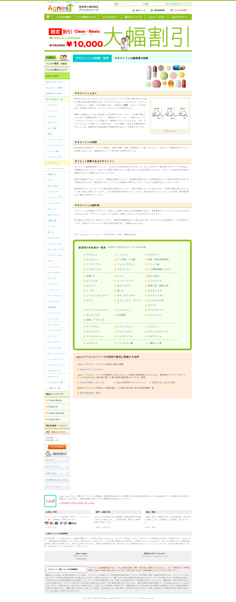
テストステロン (125, 326)
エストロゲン (93, 331)
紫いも (120, 290)
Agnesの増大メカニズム (92, 382)
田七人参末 (153, 276)
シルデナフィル (125, 336)
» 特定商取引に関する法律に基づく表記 (77, 503)
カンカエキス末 (156, 300)
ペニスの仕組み (63, 17)
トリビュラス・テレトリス (129, 301)
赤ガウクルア (124, 286)
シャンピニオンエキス (97, 295)
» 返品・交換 (150, 527)
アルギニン (92, 255)
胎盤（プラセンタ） (96, 320)
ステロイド (153, 326)
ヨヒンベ (90, 286)
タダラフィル (155, 336)
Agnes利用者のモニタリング (130, 382)
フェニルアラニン (126, 264)
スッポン (90, 290)
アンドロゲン (93, 326)
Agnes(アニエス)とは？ (90, 234)
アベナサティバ (156, 310)
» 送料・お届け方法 (102, 527)
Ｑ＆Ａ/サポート (179, 17)
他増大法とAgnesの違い (164, 382)
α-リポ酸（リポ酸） (127, 259)
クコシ (120, 276)
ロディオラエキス (126, 295)
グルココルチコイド (158, 331)
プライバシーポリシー (54, 487)
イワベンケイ (155, 315)
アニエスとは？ (109, 17)
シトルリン (123, 255)
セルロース (92, 343)
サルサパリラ (93, 315)
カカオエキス (155, 290)
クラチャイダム (156, 295)
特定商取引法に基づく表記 (56, 480)
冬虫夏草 (121, 315)
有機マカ (90, 276)
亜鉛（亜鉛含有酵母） (159, 259)
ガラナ (89, 300)
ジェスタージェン (95, 336)
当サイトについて (53, 467)
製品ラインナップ (133, 17)
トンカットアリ (125, 281)
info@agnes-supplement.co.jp (155, 556)
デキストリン (124, 269)
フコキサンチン (94, 269)
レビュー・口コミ (156, 17)
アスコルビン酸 (125, 343)
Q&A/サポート (51, 460)
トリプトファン (94, 264)
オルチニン (153, 255)
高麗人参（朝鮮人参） (159, 286)
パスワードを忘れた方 (181, 4)
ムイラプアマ (155, 281)
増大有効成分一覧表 (112, 234)
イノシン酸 (153, 264)
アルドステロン (125, 331)
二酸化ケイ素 (155, 343)
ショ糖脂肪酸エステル (159, 269)
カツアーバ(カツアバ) (97, 310)
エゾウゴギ (92, 281)
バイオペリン (124, 310)
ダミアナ (152, 305)
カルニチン (92, 259)
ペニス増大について (86, 17)
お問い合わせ (51, 473)
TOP (76, 234)
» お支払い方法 (50, 527)
